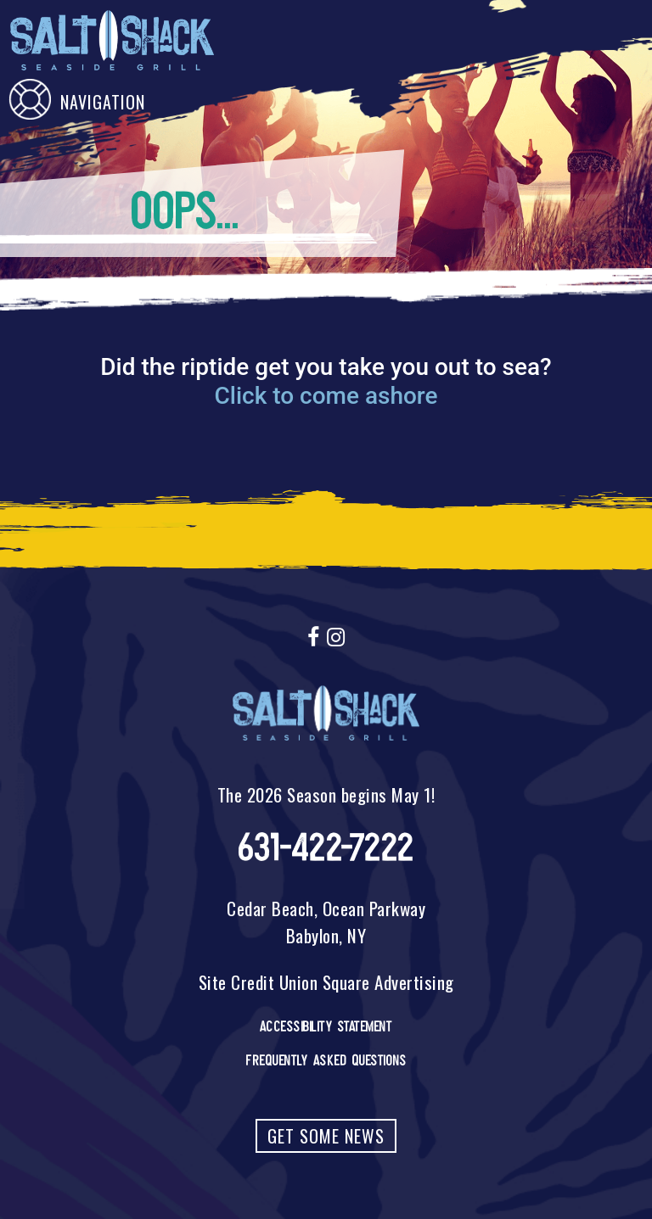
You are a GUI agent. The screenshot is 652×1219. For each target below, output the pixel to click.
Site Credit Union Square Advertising (326, 982)
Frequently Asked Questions (326, 1060)
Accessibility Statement (326, 1026)
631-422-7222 (326, 848)
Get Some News (326, 1136)
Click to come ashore (325, 396)
